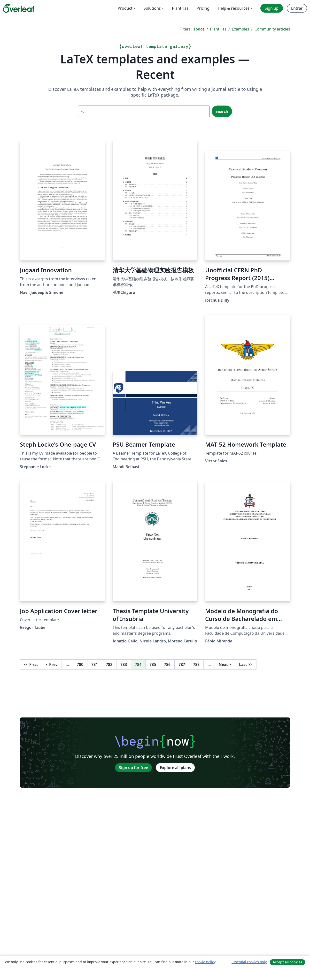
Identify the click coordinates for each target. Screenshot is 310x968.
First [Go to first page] (31, 664)
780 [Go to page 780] (80, 664)
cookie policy (205, 962)
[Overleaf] (18, 8)
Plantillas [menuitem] (180, 8)
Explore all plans (175, 767)
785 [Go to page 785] (152, 664)
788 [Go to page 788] (196, 664)
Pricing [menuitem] (203, 8)
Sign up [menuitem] (272, 8)
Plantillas (218, 29)
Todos (199, 29)
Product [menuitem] (125, 8)
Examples (240, 29)
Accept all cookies (287, 962)
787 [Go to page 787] (181, 664)
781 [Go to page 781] (94, 664)
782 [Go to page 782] (109, 664)
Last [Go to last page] (245, 664)
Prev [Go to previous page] (52, 664)
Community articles (272, 29)
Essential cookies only (249, 962)
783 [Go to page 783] (123, 664)
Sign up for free (133, 767)
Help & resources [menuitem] (233, 8)
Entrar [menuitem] (297, 8)
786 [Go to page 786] (167, 664)
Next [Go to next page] (225, 664)
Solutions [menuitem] (152, 8)
